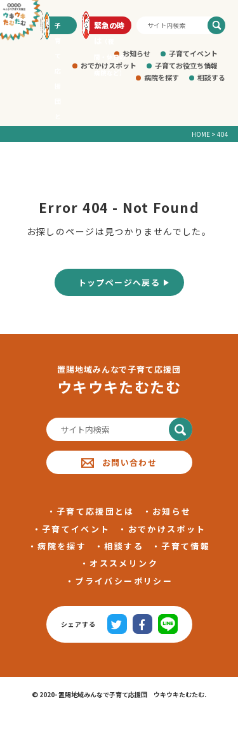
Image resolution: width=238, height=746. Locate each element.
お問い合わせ (119, 462)
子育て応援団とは (95, 511)
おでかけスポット (167, 529)
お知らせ (136, 53)
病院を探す (161, 77)
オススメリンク (123, 563)
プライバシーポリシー (123, 581)
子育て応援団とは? (59, 27)
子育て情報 (185, 546)
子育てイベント (193, 53)
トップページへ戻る (119, 282)
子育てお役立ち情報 (186, 65)
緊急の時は (110, 27)
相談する (211, 77)
